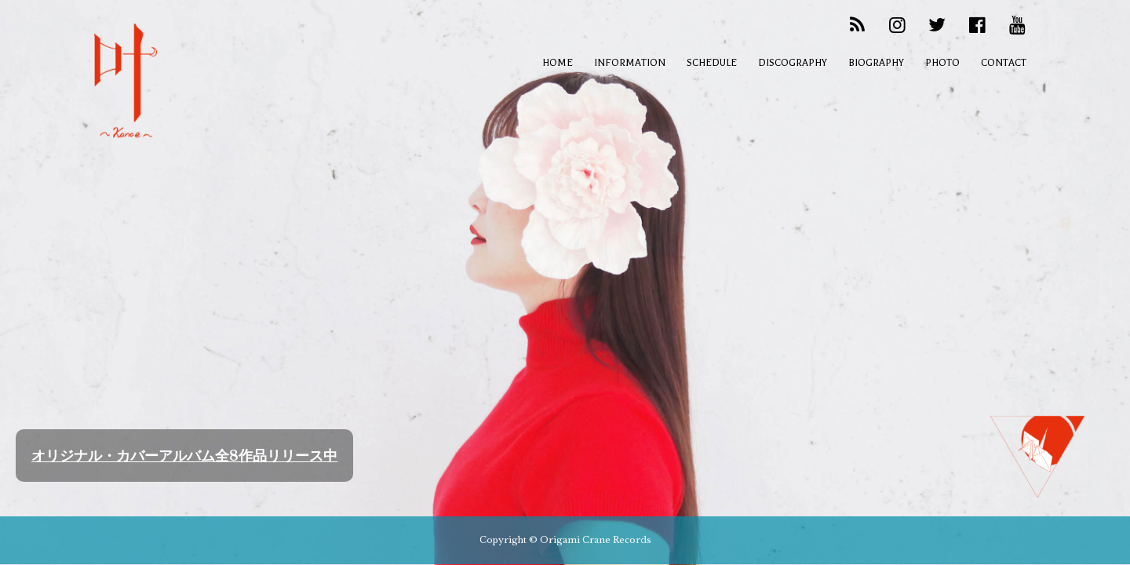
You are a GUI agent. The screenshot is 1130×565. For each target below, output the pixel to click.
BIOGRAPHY (876, 62)
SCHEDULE (712, 62)
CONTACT (1003, 62)
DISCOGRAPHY (792, 62)
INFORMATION (629, 62)
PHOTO (942, 62)
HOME (557, 62)
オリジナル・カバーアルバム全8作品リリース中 (184, 456)
